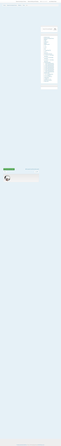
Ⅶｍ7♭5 (46, 52)
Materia (19, 5)
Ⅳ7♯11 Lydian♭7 (47, 75)
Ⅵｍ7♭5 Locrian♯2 (48, 76)
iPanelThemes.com (41, 444)
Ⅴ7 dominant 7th (47, 50)
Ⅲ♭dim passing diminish (49, 65)
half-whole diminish (48, 80)
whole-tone (46, 81)
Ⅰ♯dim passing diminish (49, 63)
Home (4, 5)
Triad (24, 5)
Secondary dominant (48, 53)
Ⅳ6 (45, 49)
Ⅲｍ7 (45, 47)
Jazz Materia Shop (52, 1)
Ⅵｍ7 (45, 51)
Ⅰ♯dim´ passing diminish (49, 64)
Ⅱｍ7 (45, 46)
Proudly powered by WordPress (22, 444)
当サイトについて (43, 1)
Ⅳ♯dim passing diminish (49, 68)
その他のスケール (47, 78)
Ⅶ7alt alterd (46, 77)
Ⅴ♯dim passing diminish (49, 70)
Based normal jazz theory (21, 1)
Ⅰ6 (45, 45)
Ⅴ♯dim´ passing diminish (49, 71)
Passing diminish (47, 62)
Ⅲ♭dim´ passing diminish (49, 67)
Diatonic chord (47, 37)
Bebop (45, 43)
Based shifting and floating (33, 1)
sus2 (36, 402)
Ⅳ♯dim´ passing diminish (49, 69)
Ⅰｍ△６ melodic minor (48, 74)
